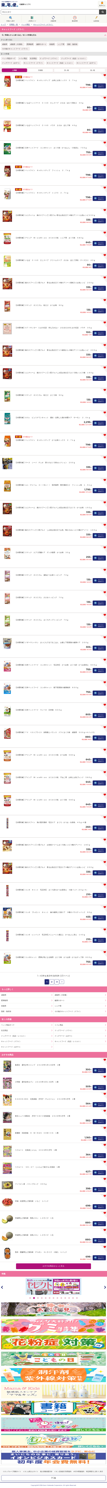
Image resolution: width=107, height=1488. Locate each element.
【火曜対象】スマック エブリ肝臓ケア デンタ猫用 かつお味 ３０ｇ (42, 519)
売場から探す (10, 21)
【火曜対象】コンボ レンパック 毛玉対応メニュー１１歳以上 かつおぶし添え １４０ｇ (50, 861)
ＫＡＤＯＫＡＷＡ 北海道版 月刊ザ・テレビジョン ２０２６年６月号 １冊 (45, 1020)
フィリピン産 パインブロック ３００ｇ (31, 1105)
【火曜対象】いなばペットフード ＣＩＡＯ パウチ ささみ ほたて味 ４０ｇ (46, 125)
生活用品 (33, 58)
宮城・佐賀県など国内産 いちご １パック (31, 1122)
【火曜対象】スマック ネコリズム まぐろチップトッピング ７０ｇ (42, 579)
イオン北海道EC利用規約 (62, 1393)
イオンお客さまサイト (30, 1393)
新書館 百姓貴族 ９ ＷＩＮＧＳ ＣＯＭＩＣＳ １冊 (37, 1054)
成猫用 (4, 44)
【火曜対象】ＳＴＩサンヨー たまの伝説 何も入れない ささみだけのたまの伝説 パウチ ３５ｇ (53, 318)
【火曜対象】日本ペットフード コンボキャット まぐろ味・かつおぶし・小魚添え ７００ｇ (51, 148)
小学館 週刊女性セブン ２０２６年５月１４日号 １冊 (37, 1003)
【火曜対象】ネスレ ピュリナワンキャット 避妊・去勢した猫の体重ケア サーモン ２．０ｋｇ (52, 398)
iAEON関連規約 (78, 1393)
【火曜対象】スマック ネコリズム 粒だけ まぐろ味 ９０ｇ (39, 378)
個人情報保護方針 (46, 1393)
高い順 (92, 70)
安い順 (66, 70)
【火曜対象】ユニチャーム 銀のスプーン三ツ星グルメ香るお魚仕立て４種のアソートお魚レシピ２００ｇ (55, 215)
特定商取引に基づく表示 (94, 1393)
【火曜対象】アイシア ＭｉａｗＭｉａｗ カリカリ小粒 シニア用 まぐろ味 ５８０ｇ (49, 238)
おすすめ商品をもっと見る (53, 1187)
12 (73, 1219)
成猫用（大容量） (17, 44)
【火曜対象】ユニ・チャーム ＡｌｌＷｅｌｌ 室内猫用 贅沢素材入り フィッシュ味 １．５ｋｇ (53, 459)
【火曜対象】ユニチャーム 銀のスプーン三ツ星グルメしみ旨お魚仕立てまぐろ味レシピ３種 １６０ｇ (54, 358)
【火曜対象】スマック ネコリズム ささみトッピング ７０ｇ (39, 559)
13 (77, 1219)
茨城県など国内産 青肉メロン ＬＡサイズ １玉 (34, 1139)
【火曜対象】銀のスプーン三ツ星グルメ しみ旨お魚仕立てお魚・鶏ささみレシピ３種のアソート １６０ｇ (56, 499)
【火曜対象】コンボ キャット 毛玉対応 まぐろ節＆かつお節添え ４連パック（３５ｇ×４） (51, 821)
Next (105, 1208)
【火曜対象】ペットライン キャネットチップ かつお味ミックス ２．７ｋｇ (45, 419)
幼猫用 (51, 44)
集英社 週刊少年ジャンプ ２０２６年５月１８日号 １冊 (37, 986)
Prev (2, 1208)
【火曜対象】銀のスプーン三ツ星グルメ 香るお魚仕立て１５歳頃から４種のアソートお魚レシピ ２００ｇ (56, 338)
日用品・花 (13, 24)
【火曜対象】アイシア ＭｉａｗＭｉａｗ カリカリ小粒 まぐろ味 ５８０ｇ (45, 740)
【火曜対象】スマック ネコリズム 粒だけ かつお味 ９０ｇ (39, 298)
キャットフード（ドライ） (43, 24)
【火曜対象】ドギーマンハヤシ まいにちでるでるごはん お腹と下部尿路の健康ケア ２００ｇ (52, 599)
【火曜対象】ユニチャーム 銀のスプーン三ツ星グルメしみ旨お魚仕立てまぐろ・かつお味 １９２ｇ (53, 479)
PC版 (53, 1399)
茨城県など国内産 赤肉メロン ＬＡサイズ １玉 (34, 1156)
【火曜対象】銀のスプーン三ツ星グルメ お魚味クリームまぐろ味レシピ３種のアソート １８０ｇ (52, 780)
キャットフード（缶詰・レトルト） (60, 63)
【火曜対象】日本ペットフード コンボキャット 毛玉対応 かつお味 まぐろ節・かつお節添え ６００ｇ (56, 620)
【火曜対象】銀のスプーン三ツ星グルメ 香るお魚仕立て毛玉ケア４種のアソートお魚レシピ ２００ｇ (54, 800)
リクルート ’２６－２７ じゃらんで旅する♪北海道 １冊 (37, 1088)
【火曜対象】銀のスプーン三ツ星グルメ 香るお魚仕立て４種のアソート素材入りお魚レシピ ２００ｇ (54, 278)
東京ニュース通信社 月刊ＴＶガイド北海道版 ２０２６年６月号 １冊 (42, 1037)
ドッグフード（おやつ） (11, 63)
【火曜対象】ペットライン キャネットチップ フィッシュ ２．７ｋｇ (42, 170)
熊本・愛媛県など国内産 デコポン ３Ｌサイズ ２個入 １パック (41, 1173)
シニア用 (61, 44)
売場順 (40, 70)
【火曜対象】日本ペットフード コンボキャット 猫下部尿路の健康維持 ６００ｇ (47, 640)
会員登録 (96, 21)
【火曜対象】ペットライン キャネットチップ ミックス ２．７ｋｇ (42, 193)
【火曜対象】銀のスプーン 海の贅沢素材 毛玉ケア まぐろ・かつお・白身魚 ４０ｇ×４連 (50, 760)
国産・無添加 (72, 44)
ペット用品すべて (8, 58)
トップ (3, 24)
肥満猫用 (30, 44)
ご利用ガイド (32, 21)
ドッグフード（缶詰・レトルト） (73, 58)
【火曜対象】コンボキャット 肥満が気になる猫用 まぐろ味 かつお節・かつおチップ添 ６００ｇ (53, 881)
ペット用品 (25, 24)
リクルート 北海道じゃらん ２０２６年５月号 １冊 (36, 1071)
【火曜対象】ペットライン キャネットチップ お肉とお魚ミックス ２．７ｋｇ (46, 80)
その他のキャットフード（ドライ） (15, 49)
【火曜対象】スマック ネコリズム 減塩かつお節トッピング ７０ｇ (42, 539)
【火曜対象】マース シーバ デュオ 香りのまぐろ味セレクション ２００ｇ (45, 439)
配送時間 (75, 21)
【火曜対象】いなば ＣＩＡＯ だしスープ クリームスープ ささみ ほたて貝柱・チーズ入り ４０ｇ (55, 258)
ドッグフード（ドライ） (49, 58)
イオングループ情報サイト (12, 1393)
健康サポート (41, 44)
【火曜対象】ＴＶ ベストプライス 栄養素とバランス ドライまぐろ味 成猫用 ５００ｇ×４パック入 (55, 680)
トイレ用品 (23, 58)
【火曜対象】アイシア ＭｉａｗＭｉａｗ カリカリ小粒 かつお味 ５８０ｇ (45, 700)
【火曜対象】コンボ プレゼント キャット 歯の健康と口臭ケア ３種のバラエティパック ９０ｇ (53, 841)
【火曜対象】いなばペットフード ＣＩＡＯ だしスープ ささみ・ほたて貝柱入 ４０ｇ (49, 103)
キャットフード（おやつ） (86, 63)
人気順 (14, 70)
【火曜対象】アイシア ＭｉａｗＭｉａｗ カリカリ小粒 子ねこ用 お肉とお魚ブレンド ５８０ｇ (53, 720)
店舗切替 (53, 21)
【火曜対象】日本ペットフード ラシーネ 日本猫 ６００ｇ (38, 660)
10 (65, 1219)
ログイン (102, 5)
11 (69, 1219)
